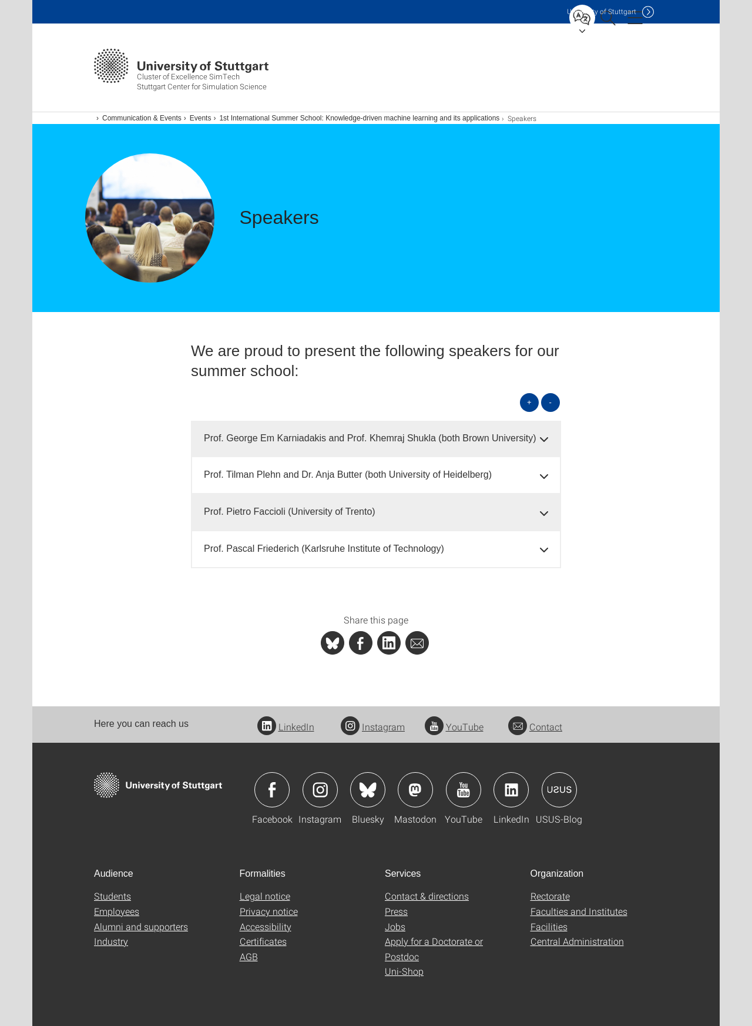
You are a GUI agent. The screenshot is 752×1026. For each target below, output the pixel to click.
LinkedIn (285, 726)
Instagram (373, 726)
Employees (116, 911)
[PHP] (360, 643)
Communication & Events (142, 118)
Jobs (395, 926)
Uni (601, 11)
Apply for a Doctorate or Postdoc (434, 949)
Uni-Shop (404, 971)
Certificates (263, 941)
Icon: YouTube (463, 789)
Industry (111, 941)
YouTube (454, 726)
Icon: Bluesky (367, 789)
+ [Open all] (529, 402)
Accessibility (265, 926)
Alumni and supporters (141, 926)
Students (112, 896)
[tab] (376, 439)
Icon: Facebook (272, 789)
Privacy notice (269, 911)
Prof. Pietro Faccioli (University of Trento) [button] (289, 512)
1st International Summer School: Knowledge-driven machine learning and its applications (359, 118)
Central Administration (577, 941)
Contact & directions (427, 896)
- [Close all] (550, 402)
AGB (249, 956)
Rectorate (550, 896)
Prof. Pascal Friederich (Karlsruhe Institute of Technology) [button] (324, 549)
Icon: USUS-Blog (559, 789)
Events (201, 118)
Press (396, 911)
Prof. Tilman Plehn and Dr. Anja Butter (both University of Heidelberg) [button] (348, 475)
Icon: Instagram (320, 789)
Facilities (549, 926)
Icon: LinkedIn (511, 789)
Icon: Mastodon (415, 789)
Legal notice (265, 896)
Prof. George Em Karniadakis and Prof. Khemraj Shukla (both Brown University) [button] (370, 438)
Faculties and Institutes (579, 911)
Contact (535, 726)
